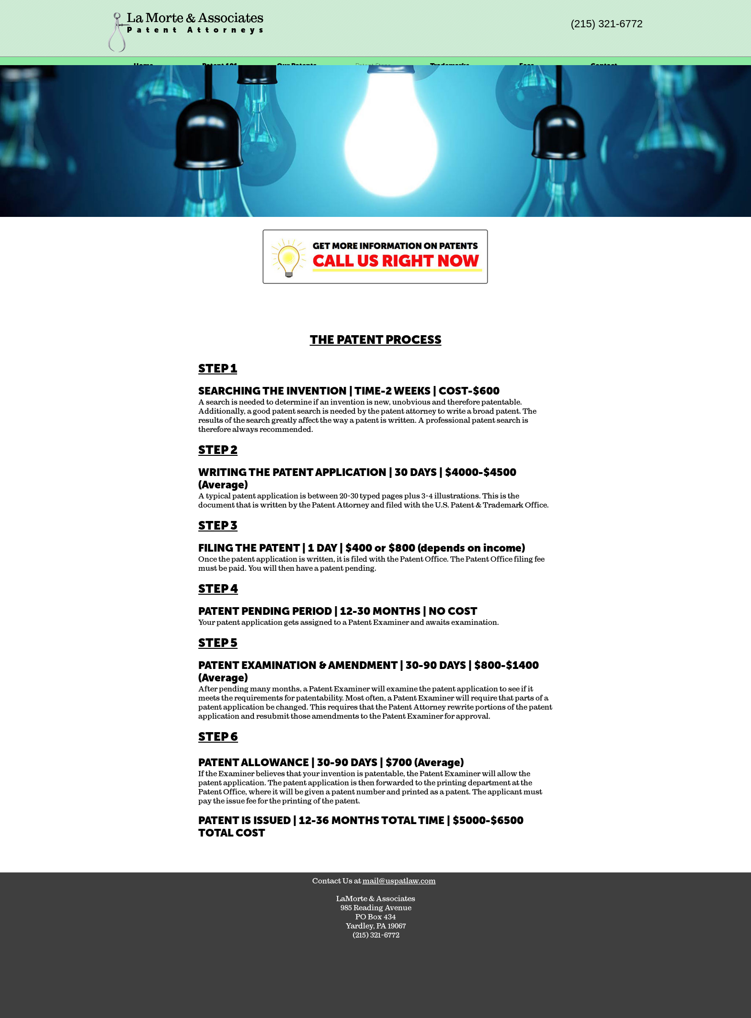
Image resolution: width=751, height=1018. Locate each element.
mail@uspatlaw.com (399, 881)
